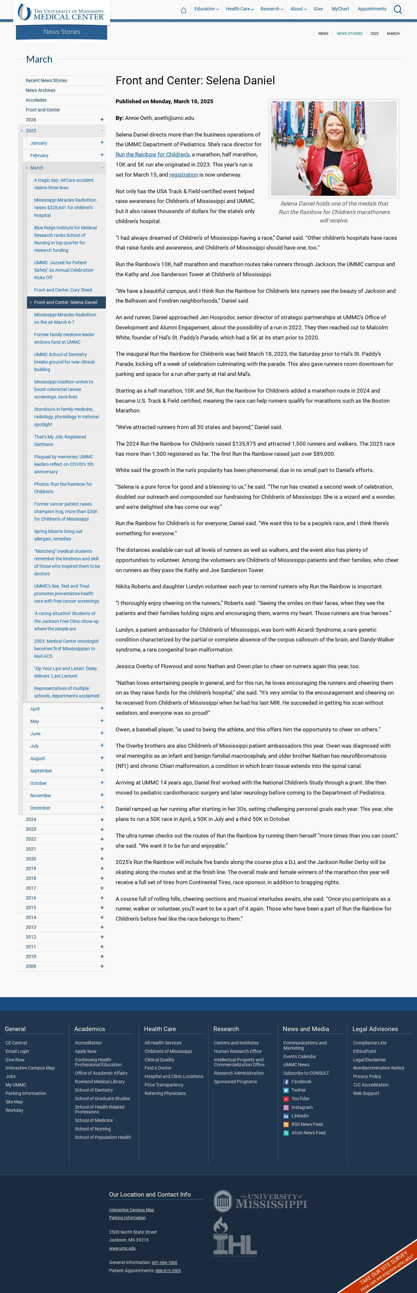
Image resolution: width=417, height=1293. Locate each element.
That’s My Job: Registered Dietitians (60, 436)
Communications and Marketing (305, 1042)
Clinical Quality (159, 1056)
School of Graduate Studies (102, 1095)
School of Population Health (103, 1133)
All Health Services (163, 1039)
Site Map (14, 1098)
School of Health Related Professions (99, 1106)
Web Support (366, 1089)
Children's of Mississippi (168, 1047)
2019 (31, 865)
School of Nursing (93, 1125)
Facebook (297, 1078)
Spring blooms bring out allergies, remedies (58, 531)
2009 (31, 962)
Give (318, 9)
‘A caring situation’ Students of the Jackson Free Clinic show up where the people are (66, 617)
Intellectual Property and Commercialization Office (239, 1059)
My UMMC (16, 1081)
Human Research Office (238, 1047)
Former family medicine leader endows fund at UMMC (64, 334)
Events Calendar (299, 1053)
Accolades (36, 96)
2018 (31, 874)
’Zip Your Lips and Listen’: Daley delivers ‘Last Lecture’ (65, 668)
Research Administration (239, 1069)
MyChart (340, 9)
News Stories (61, 31)
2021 (31, 845)
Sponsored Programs (235, 1078)
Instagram (298, 1103)
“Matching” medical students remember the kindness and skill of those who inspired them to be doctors (67, 559)
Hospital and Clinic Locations (174, 1072)
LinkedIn (296, 1112)
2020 (31, 855)
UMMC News (296, 1061)
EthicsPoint (364, 1047)
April (34, 705)
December (40, 804)
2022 (31, 835)
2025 (31, 127)
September (41, 767)
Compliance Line (369, 1039)
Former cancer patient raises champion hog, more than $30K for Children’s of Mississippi (66, 507)
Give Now (15, 1056)
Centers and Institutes (236, 1039)
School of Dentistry (94, 1086)
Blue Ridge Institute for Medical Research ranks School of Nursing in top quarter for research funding (65, 235)
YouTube (296, 1095)
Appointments (372, 9)
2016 (31, 894)
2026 (31, 116)
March (36, 164)
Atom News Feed (304, 1129)
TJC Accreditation (371, 1081)
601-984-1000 (164, 1258)
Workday (14, 1106)
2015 (31, 904)
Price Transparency (164, 1081)
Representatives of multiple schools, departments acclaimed (66, 688)
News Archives (40, 86)
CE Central (16, 1039)
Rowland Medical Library (100, 1078)
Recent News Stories (46, 76)
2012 (31, 933)
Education (204, 9)
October (38, 779)
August (37, 754)
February (39, 151)
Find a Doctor (158, 1064)
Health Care (238, 9)
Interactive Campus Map (30, 1064)
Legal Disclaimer (369, 1056)
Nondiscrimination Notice (378, 1064)
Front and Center (43, 106)
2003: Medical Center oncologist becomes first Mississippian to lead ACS (66, 645)
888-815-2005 (168, 1266)
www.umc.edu (122, 1244)
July (34, 742)
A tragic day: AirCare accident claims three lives (63, 180)
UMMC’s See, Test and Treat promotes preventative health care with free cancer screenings (66, 590)
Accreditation (88, 1039)
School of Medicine (94, 1116)
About (297, 9)
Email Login (17, 1047)
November (40, 792)
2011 (31, 943)
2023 (31, 825)
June (35, 730)
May (34, 717)
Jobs (11, 1072)
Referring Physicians (165, 1089)
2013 (31, 923)
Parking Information (26, 1089)
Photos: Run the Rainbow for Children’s (63, 484)
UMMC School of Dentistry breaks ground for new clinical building (64, 358)
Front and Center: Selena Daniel (65, 298)
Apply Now (86, 1047)
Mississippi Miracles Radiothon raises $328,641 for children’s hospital (65, 204)
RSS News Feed (303, 1120)
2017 (31, 884)
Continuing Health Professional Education (98, 1059)
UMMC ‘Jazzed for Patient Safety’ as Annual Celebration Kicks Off (63, 266)
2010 (31, 952)
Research (270, 9)
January (38, 139)
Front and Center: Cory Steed (63, 286)
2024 (31, 815)
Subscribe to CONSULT (306, 1069)
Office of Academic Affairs (101, 1069)
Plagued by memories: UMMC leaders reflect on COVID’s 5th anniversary (64, 460)
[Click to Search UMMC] (398, 9)
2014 (31, 913)
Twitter (294, 1086)
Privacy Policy (367, 1072)
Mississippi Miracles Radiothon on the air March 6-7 (65, 314)
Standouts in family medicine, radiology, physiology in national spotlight (66, 413)
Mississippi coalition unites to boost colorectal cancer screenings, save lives (63, 385)
